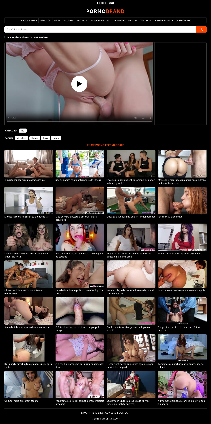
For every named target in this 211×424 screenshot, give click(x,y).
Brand (105, 11)
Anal (57, 20)
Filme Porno (29, 20)
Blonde (68, 20)
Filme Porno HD (100, 20)
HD (22, 130)
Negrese (146, 20)
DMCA (84, 412)
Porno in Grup (164, 20)
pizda (56, 138)
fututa (35, 138)
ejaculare (21, 138)
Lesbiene (119, 20)
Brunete (82, 20)
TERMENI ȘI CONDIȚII (103, 412)
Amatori (45, 20)
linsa (45, 138)
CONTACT (124, 412)
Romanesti (183, 20)
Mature (132, 20)
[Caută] (201, 29)
